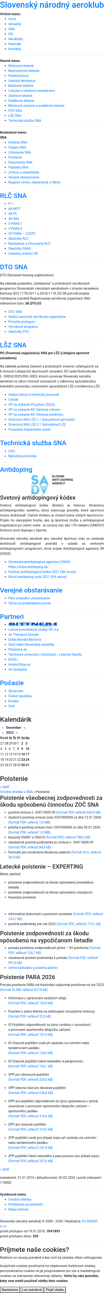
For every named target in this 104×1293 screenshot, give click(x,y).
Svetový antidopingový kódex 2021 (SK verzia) (42, 572)
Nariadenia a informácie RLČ (29, 244)
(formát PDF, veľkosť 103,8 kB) (30, 1003)
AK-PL (12, 214)
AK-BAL (13, 219)
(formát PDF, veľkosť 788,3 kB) (68, 837)
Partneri (12, 617)
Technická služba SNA (33, 443)
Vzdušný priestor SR (23, 254)
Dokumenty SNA (20, 162)
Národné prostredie (22, 456)
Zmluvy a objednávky (23, 172)
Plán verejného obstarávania (29, 598)
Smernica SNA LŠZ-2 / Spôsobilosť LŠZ (37, 424)
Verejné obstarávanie (23, 177)
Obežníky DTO (18, 332)
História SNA (17, 142)
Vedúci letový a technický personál (33, 395)
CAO (11, 451)
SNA (11, 29)
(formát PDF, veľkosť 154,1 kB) (30, 1066)
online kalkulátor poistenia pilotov (33, 968)
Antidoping (16, 469)
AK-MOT (14, 209)
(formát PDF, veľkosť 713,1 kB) (78, 924)
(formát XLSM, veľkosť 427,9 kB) (24, 990)
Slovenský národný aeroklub (52, 5)
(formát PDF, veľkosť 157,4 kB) (30, 1035)
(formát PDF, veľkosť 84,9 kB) (29, 847)
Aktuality (14, 24)
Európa (13, 701)
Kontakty (14, 49)
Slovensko (15, 691)
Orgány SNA (17, 147)
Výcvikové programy (23, 327)
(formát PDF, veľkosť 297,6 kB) (30, 1161)
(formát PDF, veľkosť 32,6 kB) (29, 1016)
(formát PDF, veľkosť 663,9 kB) (78, 812)
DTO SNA (14, 267)
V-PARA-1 (15, 224)
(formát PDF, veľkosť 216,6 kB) (30, 1116)
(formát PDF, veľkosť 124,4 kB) (30, 1053)
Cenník (13, 400)
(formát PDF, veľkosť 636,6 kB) (30, 1093)
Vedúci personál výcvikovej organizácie (37, 317)
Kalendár (14, 44)
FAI (10, 34)
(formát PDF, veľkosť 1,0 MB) (29, 822)
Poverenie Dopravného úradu (29, 429)
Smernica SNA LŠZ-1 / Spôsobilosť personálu (41, 420)
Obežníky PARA (19, 249)
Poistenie (15, 157)
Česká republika (20, 696)
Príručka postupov (21, 322)
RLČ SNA (13, 196)
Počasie (12, 683)
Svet (11, 706)
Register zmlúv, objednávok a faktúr (34, 182)
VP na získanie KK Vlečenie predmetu (35, 415)
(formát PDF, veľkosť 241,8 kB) (30, 1148)
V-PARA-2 (15, 229)
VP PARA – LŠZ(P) (21, 234)
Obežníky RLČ (18, 239)
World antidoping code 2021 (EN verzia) (37, 577)
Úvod (12, 19)
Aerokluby (15, 39)
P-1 (10, 204)
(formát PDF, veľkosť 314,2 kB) (30, 1129)
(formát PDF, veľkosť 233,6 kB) (30, 1080)
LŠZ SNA (13, 345)
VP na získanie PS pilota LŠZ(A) (31, 405)
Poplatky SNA (18, 167)
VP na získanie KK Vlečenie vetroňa (34, 410)
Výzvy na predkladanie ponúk (29, 603)
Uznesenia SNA (19, 152)
